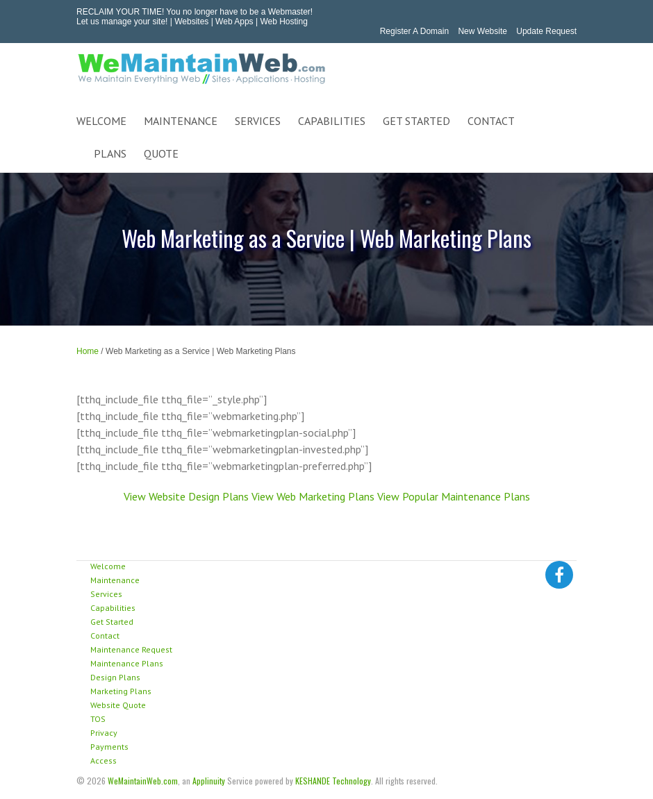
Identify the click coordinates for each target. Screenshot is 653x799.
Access (103, 760)
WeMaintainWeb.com (143, 781)
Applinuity (208, 781)
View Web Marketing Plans (312, 496)
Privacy (103, 732)
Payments (109, 746)
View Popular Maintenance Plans (453, 496)
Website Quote (118, 705)
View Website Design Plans (186, 496)
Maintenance (115, 580)
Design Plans (115, 677)
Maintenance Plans (126, 663)
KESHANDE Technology (333, 781)
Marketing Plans (120, 691)
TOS (98, 719)
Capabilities (112, 608)
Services (106, 594)
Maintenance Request (131, 649)
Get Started (111, 621)
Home (87, 351)
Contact (104, 635)
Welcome (108, 566)
